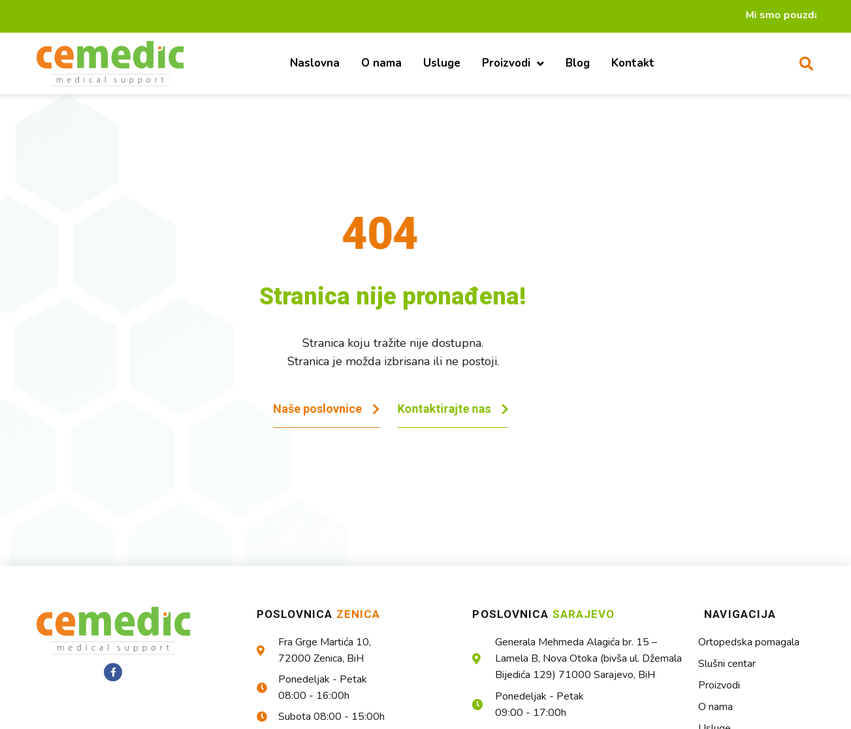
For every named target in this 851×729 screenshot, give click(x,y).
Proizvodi (513, 64)
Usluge (441, 63)
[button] (806, 63)
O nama (381, 63)
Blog (578, 63)
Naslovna (315, 63)
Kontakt (632, 63)
